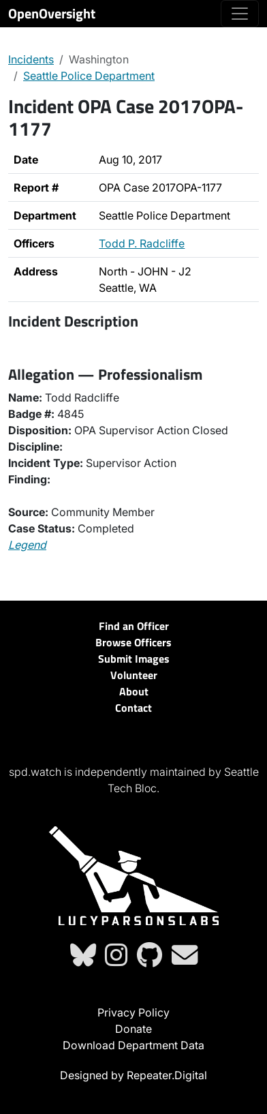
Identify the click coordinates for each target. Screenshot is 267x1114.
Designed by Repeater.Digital (133, 1075)
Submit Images (134, 658)
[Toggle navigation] (240, 13)
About (133, 691)
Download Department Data (133, 1045)
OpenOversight (51, 13)
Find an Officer (134, 626)
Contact (133, 707)
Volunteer (133, 675)
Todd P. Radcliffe (142, 243)
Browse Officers (133, 642)
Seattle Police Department (89, 75)
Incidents (31, 59)
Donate (133, 1029)
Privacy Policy (133, 1012)
